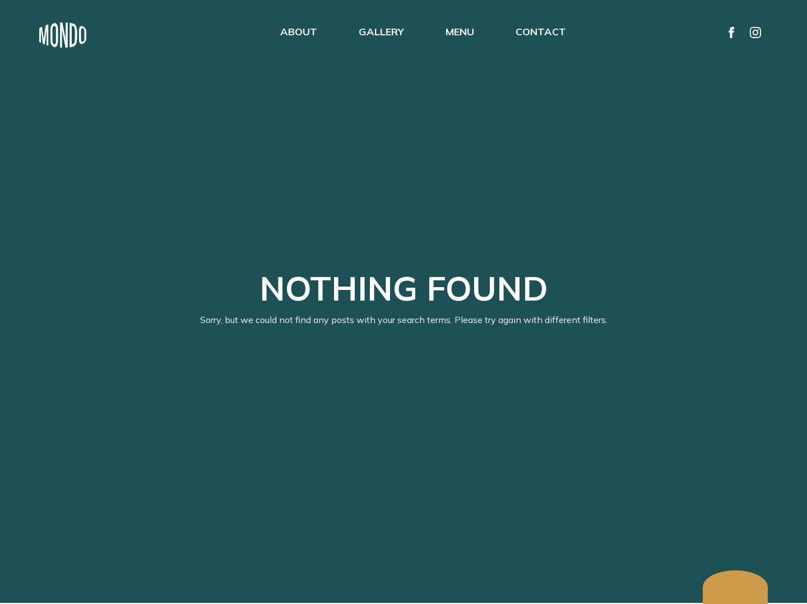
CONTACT (541, 31)
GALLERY (381, 31)
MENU (460, 31)
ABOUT (298, 31)
